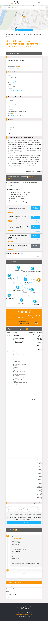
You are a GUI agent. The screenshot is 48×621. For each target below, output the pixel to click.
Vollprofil (13, 82)
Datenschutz (26, 614)
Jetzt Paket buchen (24, 522)
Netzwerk (9, 591)
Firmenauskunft (18, 34)
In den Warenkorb (35, 208)
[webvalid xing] (31, 612)
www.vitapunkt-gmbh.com (15, 90)
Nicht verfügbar (35, 246)
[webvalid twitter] (27, 612)
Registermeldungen (12, 594)
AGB (31, 614)
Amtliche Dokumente (12, 589)
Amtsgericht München (34, 34)
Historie (8, 597)
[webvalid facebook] (25, 612)
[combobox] (24, 7)
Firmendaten (10, 586)
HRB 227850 (11, 36)
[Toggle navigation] (39, 2)
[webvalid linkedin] (30, 612)
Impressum (19, 614)
